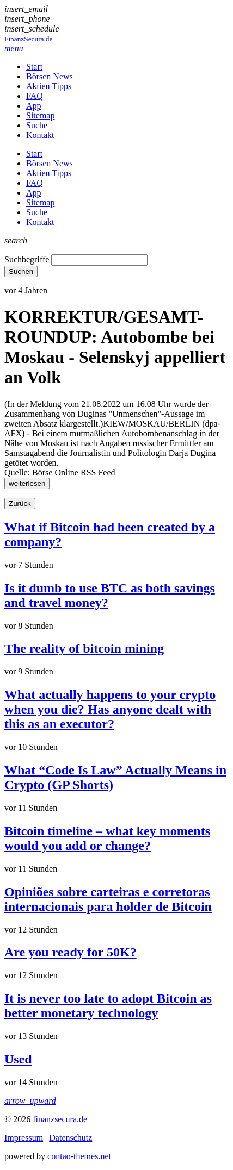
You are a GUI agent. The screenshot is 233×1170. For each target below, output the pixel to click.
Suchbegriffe (26, 259)
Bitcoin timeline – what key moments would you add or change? (107, 838)
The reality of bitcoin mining (84, 648)
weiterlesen (27, 483)
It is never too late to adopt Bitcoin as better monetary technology (108, 1005)
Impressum (23, 1137)
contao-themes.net (79, 1156)
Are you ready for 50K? (70, 952)
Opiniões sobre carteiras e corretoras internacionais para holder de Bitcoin (108, 899)
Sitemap (40, 115)
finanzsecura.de (60, 1119)
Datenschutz (70, 1137)
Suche (36, 125)
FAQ (34, 96)
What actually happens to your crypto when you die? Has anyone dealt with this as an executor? (110, 709)
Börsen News (49, 76)
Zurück (20, 503)
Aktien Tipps (48, 86)
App (33, 105)
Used (18, 1059)
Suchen (21, 271)
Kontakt (40, 135)
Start (34, 66)
